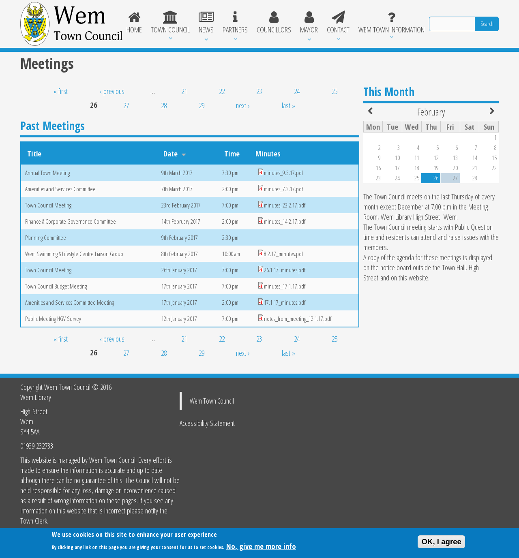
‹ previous (112, 91)
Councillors (274, 22)
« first (61, 91)
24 (297, 91)
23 (259, 91)
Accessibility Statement (207, 423)
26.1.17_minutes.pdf (284, 270)
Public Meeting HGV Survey (53, 318)
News (206, 22)
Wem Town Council (212, 401)
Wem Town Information (391, 22)
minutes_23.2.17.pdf (284, 205)
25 (334, 91)
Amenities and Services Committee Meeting (69, 302)
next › (243, 105)
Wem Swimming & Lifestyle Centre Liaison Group (74, 254)
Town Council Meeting (48, 205)
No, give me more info (261, 548)
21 (184, 91)
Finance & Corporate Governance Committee (70, 221)
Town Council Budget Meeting (56, 286)
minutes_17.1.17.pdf (284, 286)
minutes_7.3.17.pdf (283, 189)
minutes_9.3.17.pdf (283, 173)
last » (288, 105)
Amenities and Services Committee (60, 189)
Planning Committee (45, 237)
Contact (338, 22)
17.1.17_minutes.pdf (284, 302)
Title (34, 153)
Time (232, 153)
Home (135, 22)
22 (222, 91)
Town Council (170, 22)
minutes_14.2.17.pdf (284, 221)
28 (164, 105)
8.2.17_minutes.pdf (283, 254)
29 (201, 105)
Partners (235, 22)
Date (175, 153)
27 (126, 105)
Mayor (309, 22)
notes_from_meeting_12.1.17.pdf (297, 318)
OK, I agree (441, 543)
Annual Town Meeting (47, 173)
